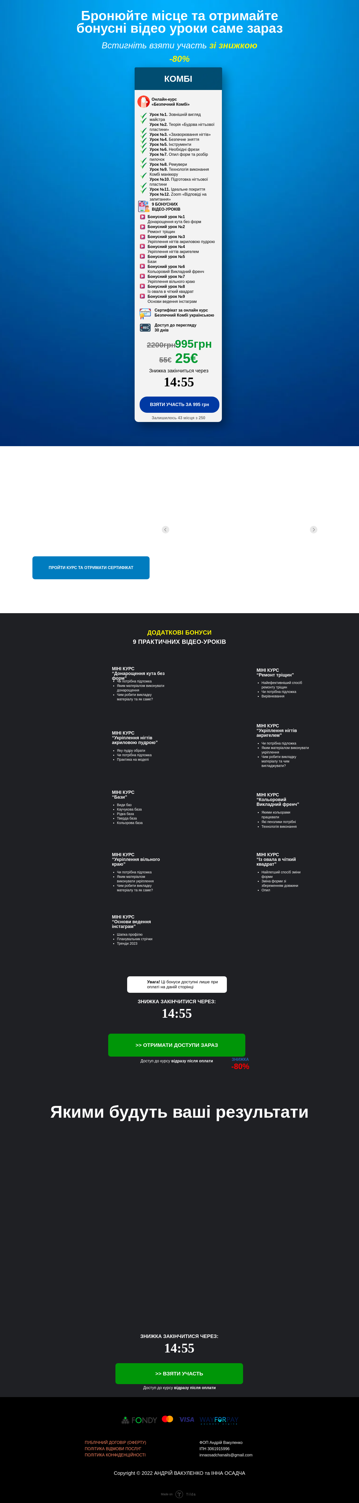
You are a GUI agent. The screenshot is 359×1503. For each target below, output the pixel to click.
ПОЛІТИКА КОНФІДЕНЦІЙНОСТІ (115, 1455)
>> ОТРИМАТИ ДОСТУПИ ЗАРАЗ (177, 1045)
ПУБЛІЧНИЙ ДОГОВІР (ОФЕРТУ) (115, 1442)
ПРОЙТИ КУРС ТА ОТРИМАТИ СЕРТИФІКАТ (91, 568)
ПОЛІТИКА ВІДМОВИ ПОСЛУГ (113, 1449)
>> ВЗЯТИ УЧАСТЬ (179, 1373)
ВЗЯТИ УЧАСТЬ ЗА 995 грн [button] (179, 404)
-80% (240, 1066)
